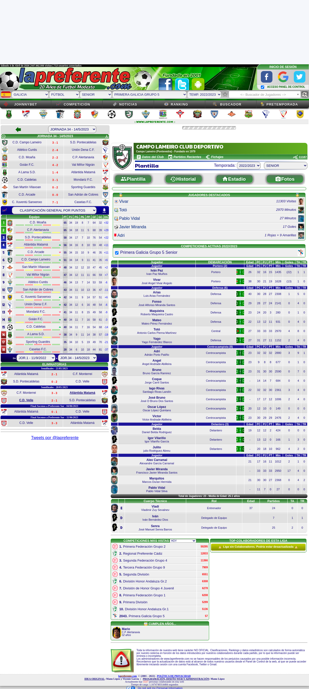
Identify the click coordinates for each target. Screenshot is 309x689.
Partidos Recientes (187, 157)
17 (76, 237)
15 (76, 252)
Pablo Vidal (129, 218)
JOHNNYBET (25, 104)
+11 (106, 245)
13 (76, 282)
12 (76, 267)
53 (94, 282)
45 (100, 267)
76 (94, 237)
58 (100, 312)
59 (94, 245)
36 (94, 290)
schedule (4, 136)
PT (270, 262)
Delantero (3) (220, 424)
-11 (106, 290)
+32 (106, 222)
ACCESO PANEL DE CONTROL (286, 86)
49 (94, 312)
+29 (106, 230)
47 (94, 267)
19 (76, 222)
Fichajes (217, 157)
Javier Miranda (132, 227)
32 (100, 222)
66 (94, 275)
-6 (106, 282)
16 (76, 245)
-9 (106, 312)
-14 (106, 327)
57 (94, 297)
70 (100, 342)
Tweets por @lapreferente (55, 437)
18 (76, 230)
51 (100, 297)
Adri (121, 235)
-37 (106, 349)
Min (278, 262)
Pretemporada (282, 104)
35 (100, 252)
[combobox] (265, 94)
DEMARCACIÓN (220, 262)
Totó (123, 210)
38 (94, 334)
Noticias (128, 104)
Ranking (179, 104)
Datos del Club (153, 157)
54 (100, 237)
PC (258, 262)
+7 (106, 275)
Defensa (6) (220, 287)
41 (94, 260)
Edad (250, 262)
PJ (265, 262)
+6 (106, 260)
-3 (106, 319)
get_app (107, 136)
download (104, 210)
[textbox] (265, 94)
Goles (289, 262)
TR (304, 262)
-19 (106, 334)
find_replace (304, 94)
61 (100, 319)
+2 (106, 267)
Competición (77, 104)
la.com (127, 676)
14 (76, 260)
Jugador (157, 262)
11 (82, 230)
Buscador (231, 104)
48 (100, 245)
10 (88, 237)
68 (94, 230)
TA (298, 262)
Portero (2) (220, 265)
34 (70, 222)
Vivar (123, 201)
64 (94, 222)
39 (100, 230)
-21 (106, 342)
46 (94, 252)
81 (100, 349)
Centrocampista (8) (220, 346)
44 (94, 349)
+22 (106, 237)
